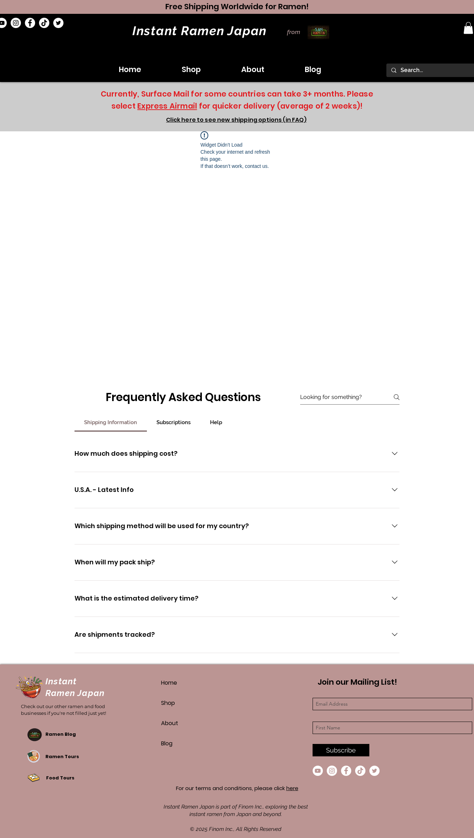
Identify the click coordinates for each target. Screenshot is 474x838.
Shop (168, 703)
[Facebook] (30, 23)
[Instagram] (16, 23)
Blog (166, 743)
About (169, 723)
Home (169, 683)
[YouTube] (318, 771)
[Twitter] (58, 23)
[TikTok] (44, 23)
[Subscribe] (341, 750)
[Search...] (433, 70)
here (292, 788)
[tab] (111, 422)
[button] (468, 28)
